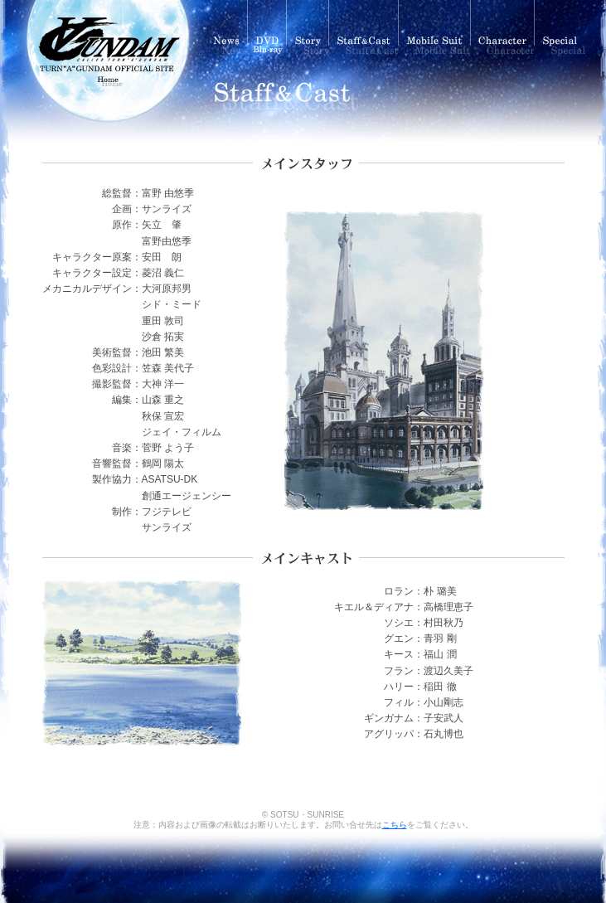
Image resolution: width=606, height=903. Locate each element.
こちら (394, 824)
